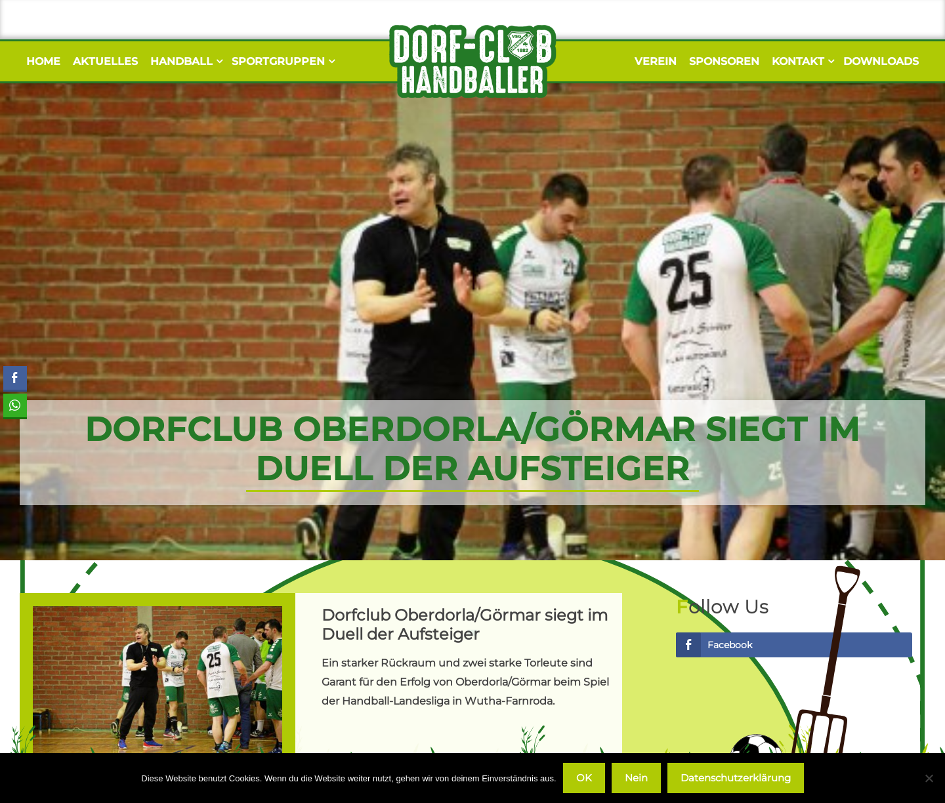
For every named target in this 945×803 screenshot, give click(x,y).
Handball (184, 61)
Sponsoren (724, 61)
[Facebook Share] (15, 378)
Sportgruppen (281, 61)
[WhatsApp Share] (14, 405)
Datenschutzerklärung (736, 778)
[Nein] (928, 778)
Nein (636, 778)
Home (43, 61)
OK (584, 778)
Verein (656, 61)
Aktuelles (105, 61)
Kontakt (801, 61)
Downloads (881, 61)
